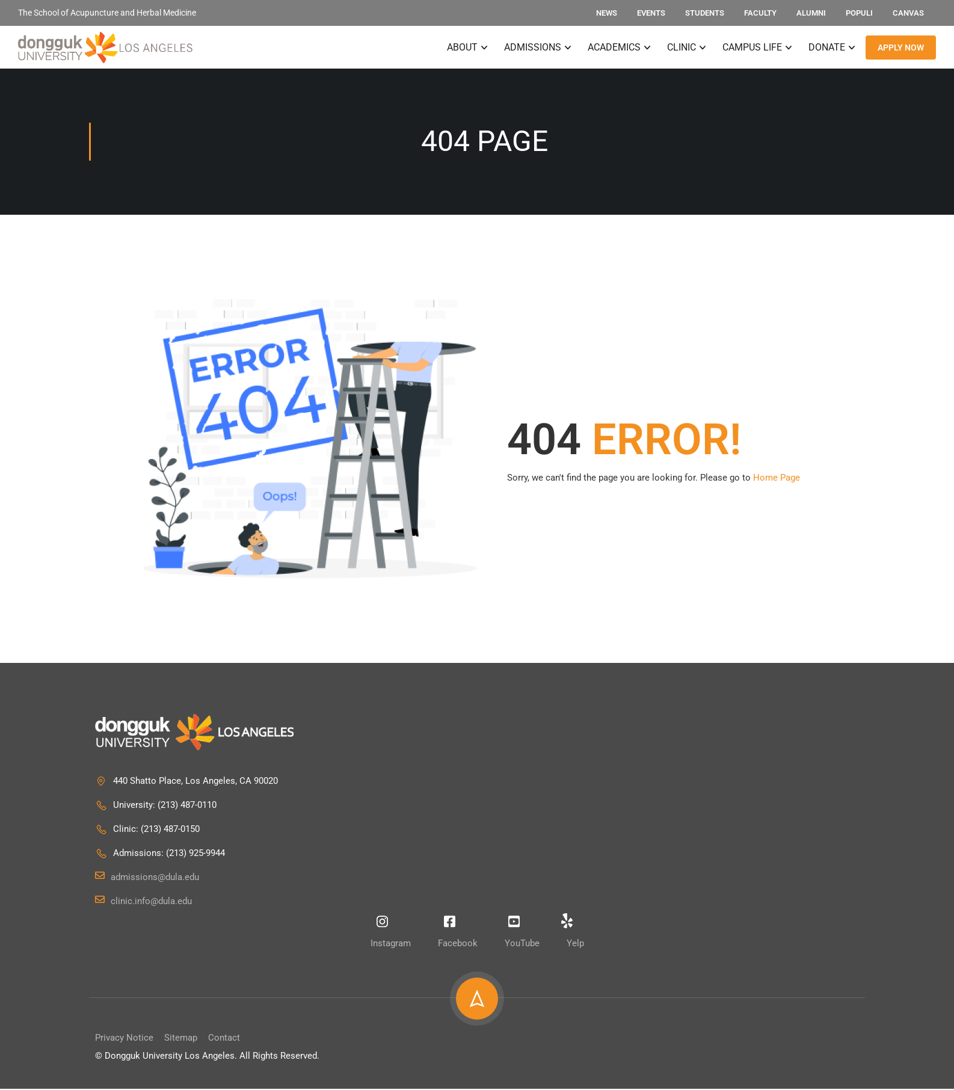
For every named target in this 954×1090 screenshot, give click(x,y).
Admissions (532, 48)
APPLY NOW (901, 48)
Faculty (760, 12)
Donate (826, 48)
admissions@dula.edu (147, 878)
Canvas (908, 12)
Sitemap (180, 1038)
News (606, 12)
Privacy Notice (124, 1038)
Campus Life (752, 48)
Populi (859, 12)
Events (651, 12)
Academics (614, 48)
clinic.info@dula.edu (143, 902)
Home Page (776, 478)
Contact (224, 1038)
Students (704, 12)
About (462, 48)
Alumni (811, 12)
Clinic (681, 48)
